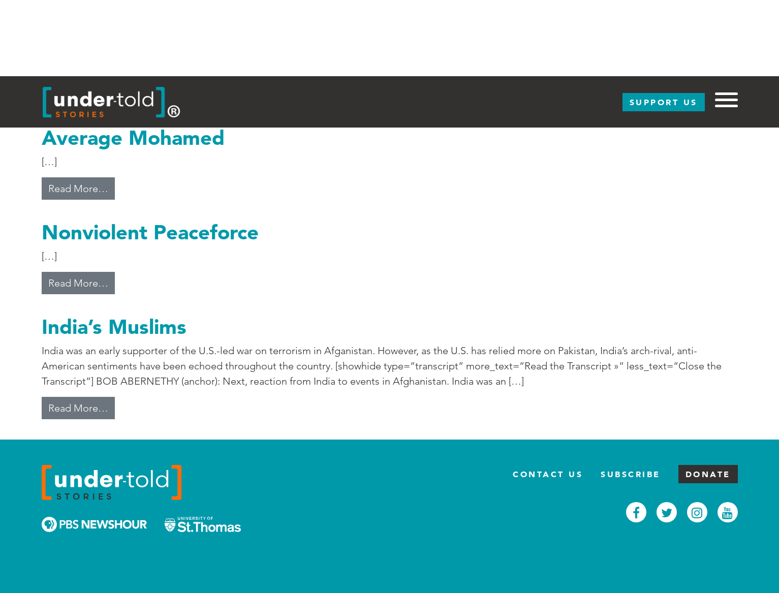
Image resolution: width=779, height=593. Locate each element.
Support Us (664, 102)
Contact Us (548, 474)
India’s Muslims (114, 326)
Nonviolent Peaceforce (150, 232)
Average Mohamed (133, 137)
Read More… (81, 187)
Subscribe (631, 474)
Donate (708, 474)
